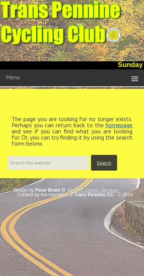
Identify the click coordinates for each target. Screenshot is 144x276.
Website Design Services (92, 190)
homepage (119, 125)
